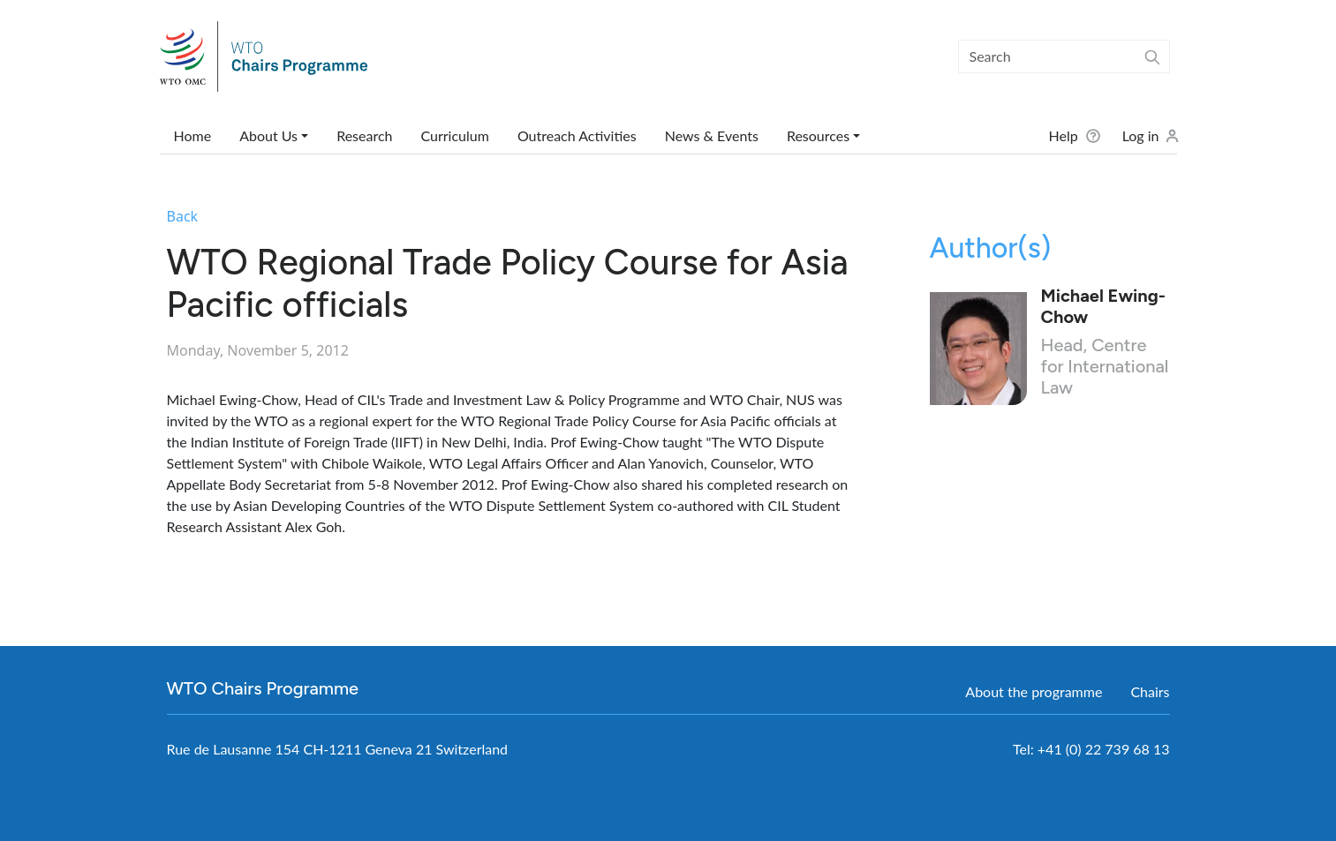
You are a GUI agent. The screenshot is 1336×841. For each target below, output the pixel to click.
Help (1062, 135)
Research (364, 135)
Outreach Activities (577, 135)
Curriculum (454, 135)
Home (193, 135)
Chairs (1149, 691)
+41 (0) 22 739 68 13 (1104, 748)
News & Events (712, 135)
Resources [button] (818, 135)
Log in (1140, 135)
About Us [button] (268, 135)
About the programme (1033, 691)
